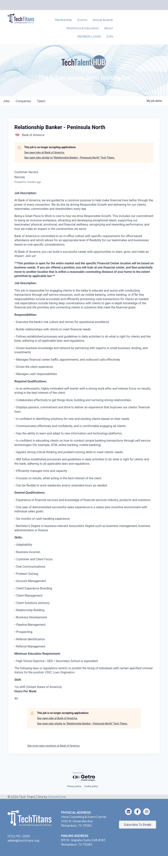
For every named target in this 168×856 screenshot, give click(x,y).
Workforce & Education (82, 28)
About (108, 28)
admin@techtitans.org (23, 840)
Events (82, 20)
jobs (6, 101)
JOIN (109, 36)
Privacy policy (74, 786)
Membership (63, 20)
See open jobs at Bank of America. (44, 152)
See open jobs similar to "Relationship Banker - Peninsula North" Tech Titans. (69, 157)
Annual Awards (103, 20)
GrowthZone (57, 797)
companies (23, 101)
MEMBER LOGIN (89, 36)
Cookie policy (91, 786)
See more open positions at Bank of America (53, 745)
